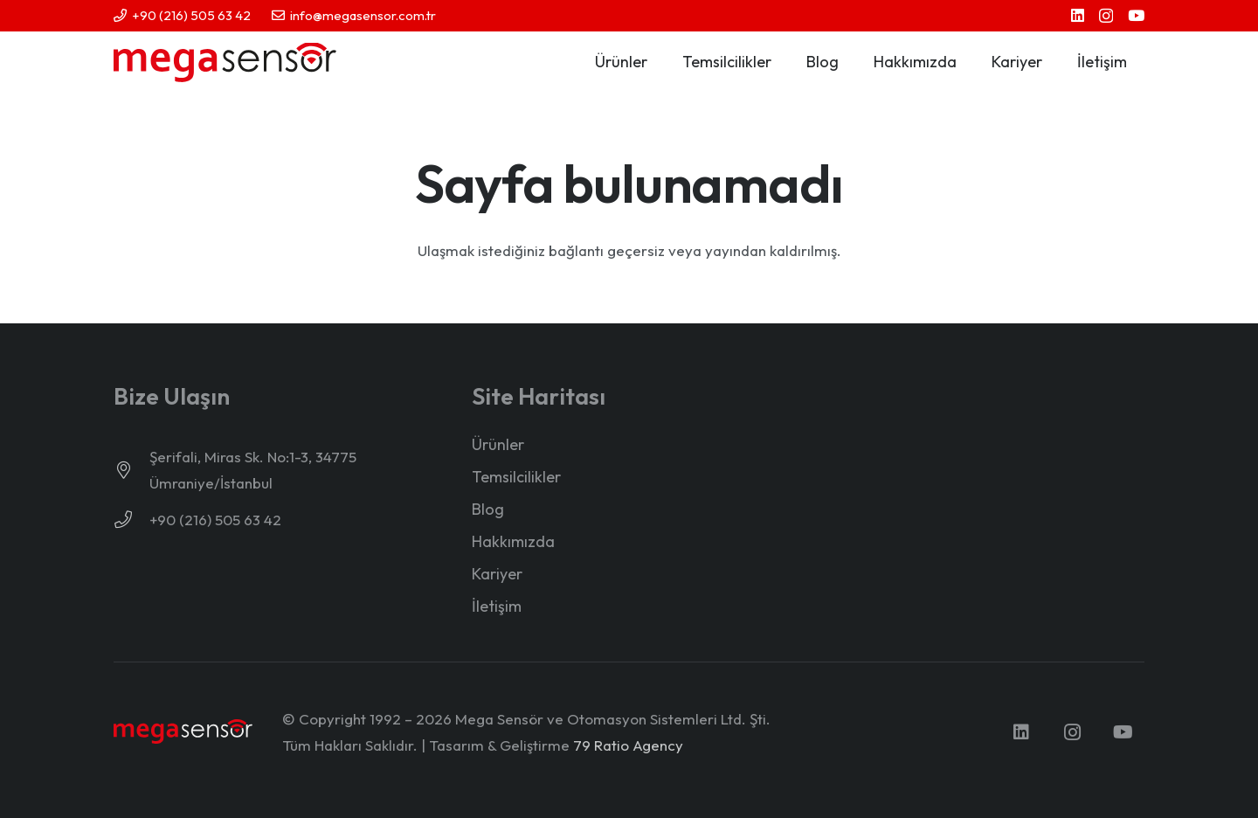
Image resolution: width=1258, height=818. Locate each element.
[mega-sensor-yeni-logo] (225, 62)
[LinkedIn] (1077, 15)
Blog (488, 509)
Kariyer (497, 574)
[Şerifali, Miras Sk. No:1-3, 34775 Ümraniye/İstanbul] (131, 470)
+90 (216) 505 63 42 (215, 519)
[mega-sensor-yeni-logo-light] (183, 732)
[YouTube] (1136, 15)
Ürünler (498, 444)
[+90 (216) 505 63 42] (131, 520)
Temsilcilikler (516, 477)
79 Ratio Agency (628, 745)
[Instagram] (1106, 16)
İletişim (497, 606)
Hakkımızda (513, 541)
